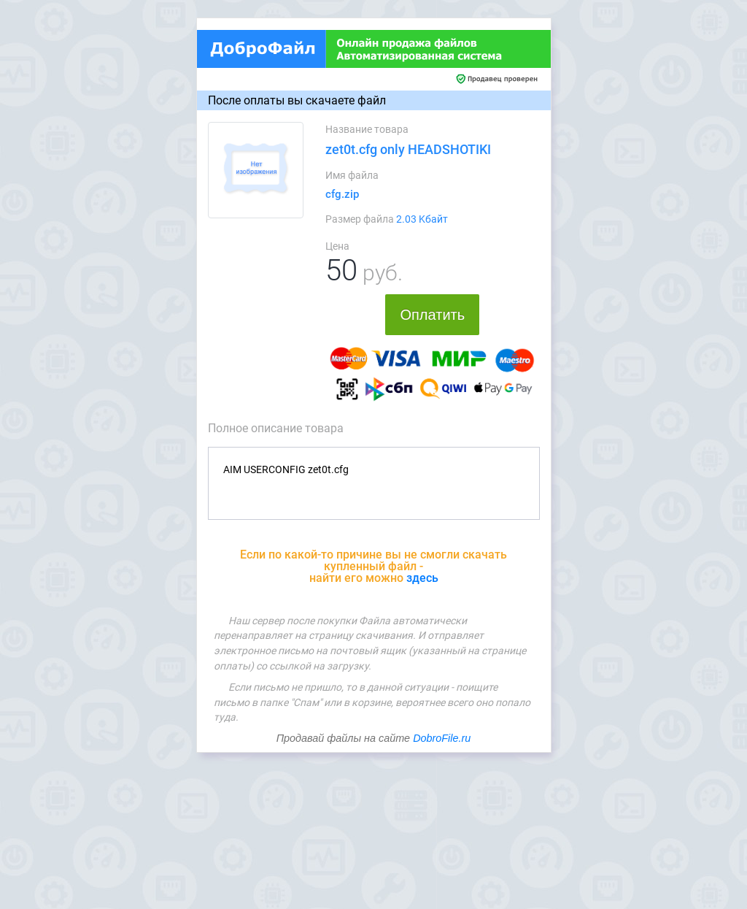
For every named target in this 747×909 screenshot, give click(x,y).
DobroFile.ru (442, 738)
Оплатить (432, 314)
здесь (422, 578)
